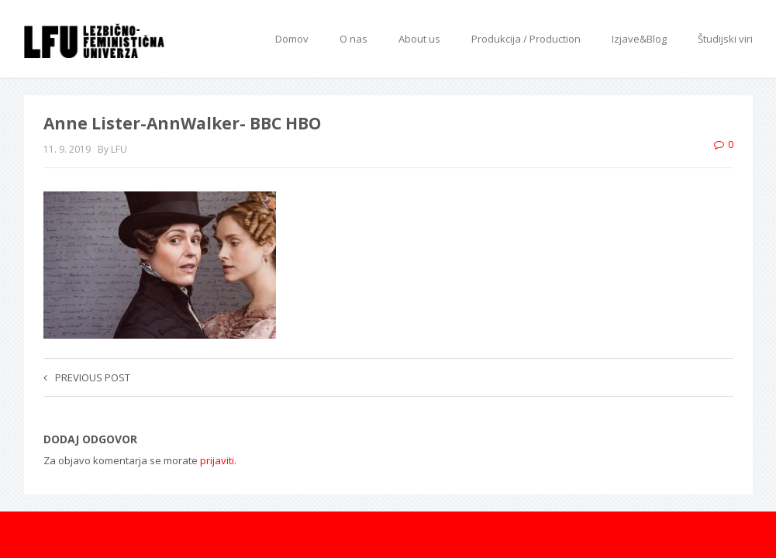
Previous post (86, 377)
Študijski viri (725, 39)
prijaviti (217, 460)
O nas (353, 39)
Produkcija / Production (526, 39)
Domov (292, 39)
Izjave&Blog (639, 39)
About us (419, 39)
